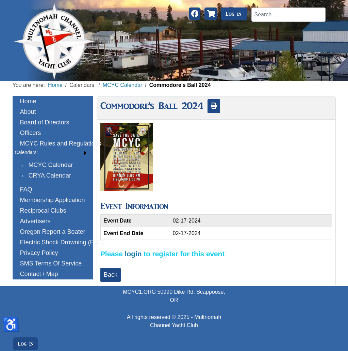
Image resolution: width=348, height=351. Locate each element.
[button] (53, 152)
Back (110, 274)
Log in (233, 14)
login (133, 254)
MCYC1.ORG (139, 292)
